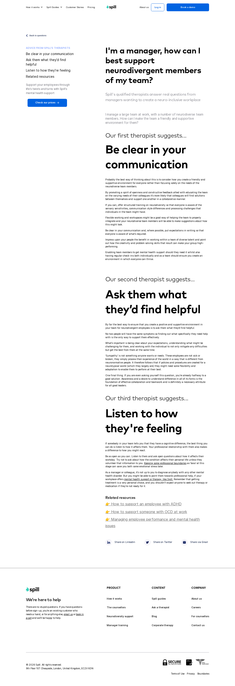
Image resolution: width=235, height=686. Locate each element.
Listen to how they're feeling (48, 70)
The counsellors (116, 607)
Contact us (197, 625)
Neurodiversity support (120, 616)
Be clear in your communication (50, 54)
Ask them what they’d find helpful (46, 62)
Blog (154, 616)
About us (196, 598)
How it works (114, 598)
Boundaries (203, 673)
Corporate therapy (162, 625)
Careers (196, 607)
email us (68, 614)
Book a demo (188, 7)
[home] (32, 589)
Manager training (117, 625)
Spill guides (159, 598)
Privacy (191, 673)
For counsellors (200, 616)
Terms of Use (177, 673)
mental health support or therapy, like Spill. (148, 479)
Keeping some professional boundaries (165, 463)
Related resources (40, 76)
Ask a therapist (160, 607)
